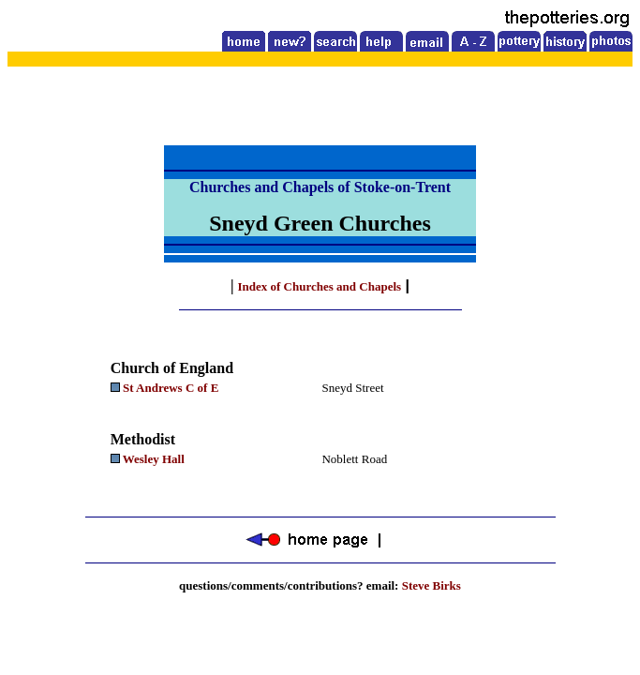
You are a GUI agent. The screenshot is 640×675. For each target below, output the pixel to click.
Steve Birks (431, 585)
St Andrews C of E (170, 388)
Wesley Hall (155, 459)
